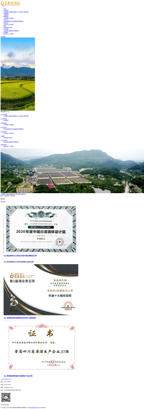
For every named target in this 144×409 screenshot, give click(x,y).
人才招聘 (11, 33)
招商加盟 (16, 30)
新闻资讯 (6, 16)
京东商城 (3, 36)
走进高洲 (6, 10)
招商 (5, 26)
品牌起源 (11, 12)
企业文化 (6, 24)
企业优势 (6, 29)
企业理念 (21, 12)
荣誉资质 (26, 12)
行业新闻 (11, 18)
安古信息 (49, 407)
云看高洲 (6, 13)
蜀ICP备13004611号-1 (34, 407)
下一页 (9, 379)
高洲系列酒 (15, 21)
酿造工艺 (16, 12)
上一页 (2, 379)
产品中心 (6, 19)
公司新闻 (6, 18)
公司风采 (11, 24)
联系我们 (6, 32)
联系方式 (6, 33)
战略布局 (11, 30)
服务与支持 (9, 27)
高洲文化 (6, 23)
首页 (5, 8)
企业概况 (6, 12)
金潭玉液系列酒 (8, 21)
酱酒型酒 (21, 21)
